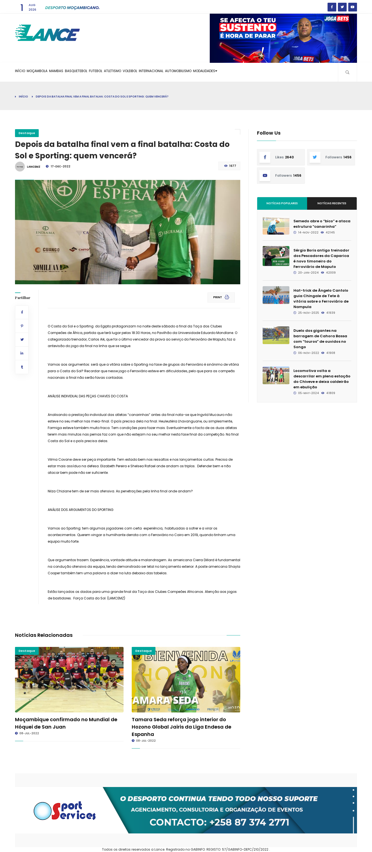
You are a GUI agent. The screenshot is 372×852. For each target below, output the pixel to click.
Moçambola (47, 72)
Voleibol (173, 72)
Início (23, 72)
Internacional (202, 72)
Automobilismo (237, 72)
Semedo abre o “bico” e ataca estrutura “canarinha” (321, 223)
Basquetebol (99, 72)
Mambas (72, 72)
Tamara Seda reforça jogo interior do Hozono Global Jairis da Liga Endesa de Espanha (181, 727)
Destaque (27, 133)
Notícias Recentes (331, 203)
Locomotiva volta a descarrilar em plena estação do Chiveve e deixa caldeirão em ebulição (321, 379)
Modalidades (272, 72)
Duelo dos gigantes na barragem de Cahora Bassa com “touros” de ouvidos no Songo (320, 339)
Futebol (125, 72)
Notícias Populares (282, 203)
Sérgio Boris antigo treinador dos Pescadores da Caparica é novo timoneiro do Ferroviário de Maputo (321, 258)
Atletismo (149, 72)
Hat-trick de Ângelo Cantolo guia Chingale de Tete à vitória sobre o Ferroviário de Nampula (321, 298)
